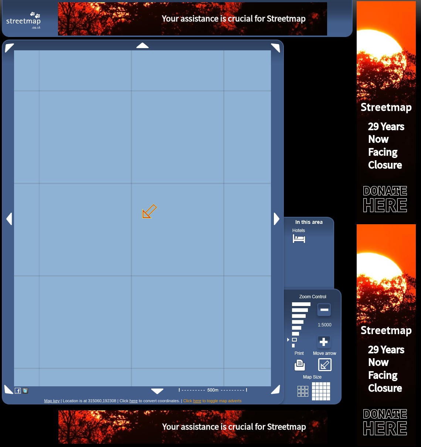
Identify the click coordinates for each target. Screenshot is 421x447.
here (133, 401)
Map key (52, 401)
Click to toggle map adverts (212, 401)
